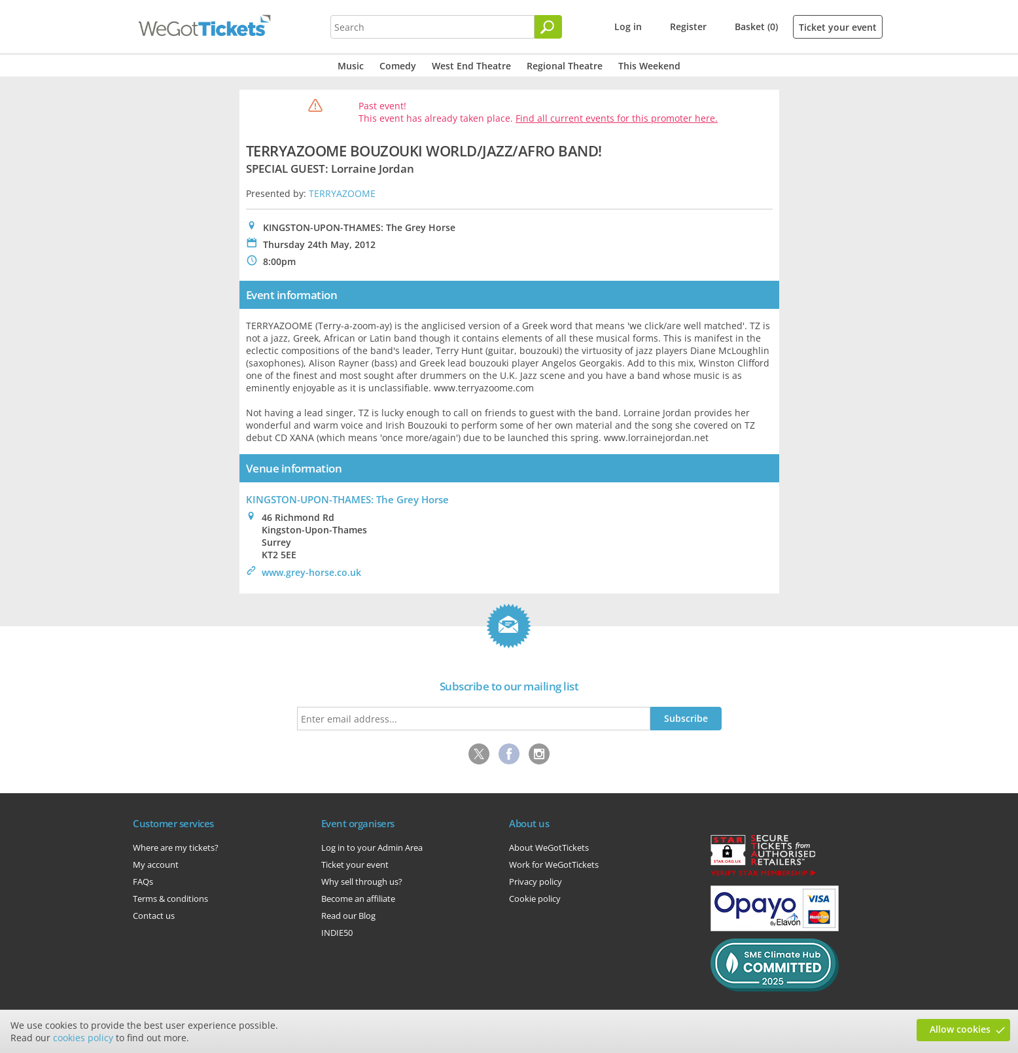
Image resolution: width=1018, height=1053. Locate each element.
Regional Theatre (565, 66)
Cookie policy (535, 898)
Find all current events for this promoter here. (617, 118)
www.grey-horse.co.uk (311, 572)
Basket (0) (756, 26)
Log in (628, 26)
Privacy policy (535, 881)
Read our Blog (348, 915)
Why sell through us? (361, 881)
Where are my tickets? (176, 847)
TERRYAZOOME (342, 193)
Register (688, 26)
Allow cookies (960, 1029)
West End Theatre (471, 66)
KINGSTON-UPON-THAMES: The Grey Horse (347, 499)
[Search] (548, 27)
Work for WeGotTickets (554, 864)
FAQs (143, 881)
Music (351, 66)
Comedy (397, 66)
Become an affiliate (358, 898)
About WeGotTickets (549, 847)
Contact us (154, 915)
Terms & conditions (170, 898)
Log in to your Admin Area (372, 847)
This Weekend (649, 66)
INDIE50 (337, 932)
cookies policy (83, 1037)
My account (156, 864)
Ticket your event (838, 27)
